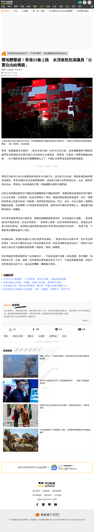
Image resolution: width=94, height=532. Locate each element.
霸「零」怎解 (39, 11)
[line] (49, 504)
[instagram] (43, 504)
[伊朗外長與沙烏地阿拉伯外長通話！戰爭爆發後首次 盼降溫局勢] (47, 415)
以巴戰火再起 (83, 11)
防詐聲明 (36, 491)
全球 (41, 6)
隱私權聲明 (56, 491)
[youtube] (55, 504)
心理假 (25, 11)
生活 (67, 6)
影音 (74, 6)
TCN (16, 11)
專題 (22, 6)
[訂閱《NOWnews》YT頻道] (82, 329)
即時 (10, 6)
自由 (64, 336)
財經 (48, 6)
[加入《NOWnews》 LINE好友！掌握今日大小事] (59, 329)
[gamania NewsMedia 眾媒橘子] (47, 515)
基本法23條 (18, 336)
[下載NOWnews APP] (84, 2)
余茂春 (41, 336)
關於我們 (48, 495)
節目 (80, 6)
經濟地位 (53, 336)
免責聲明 (46, 491)
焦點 (3, 6)
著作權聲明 (37, 495)
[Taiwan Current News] (80, 2)
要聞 (16, 6)
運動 (35, 6)
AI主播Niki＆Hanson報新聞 (60, 11)
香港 (6, 336)
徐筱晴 (10, 70)
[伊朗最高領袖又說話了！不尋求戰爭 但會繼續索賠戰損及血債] (37, 53)
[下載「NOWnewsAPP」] (12, 329)
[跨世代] (5, 11)
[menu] (92, 6)
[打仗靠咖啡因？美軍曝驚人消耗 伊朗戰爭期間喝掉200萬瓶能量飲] (47, 440)
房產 (61, 6)
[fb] (37, 504)
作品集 (86, 320)
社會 (55, 6)
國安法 (30, 336)
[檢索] (89, 2)
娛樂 (29, 6)
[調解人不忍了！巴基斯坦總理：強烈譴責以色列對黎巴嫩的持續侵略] (47, 366)
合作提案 (57, 495)
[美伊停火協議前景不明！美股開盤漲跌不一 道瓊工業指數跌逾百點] (47, 390)
